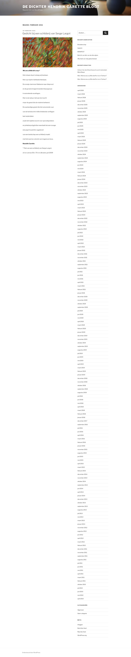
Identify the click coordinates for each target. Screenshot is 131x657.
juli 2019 (80, 353)
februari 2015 (81, 471)
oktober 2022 (81, 225)
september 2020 (82, 307)
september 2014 (82, 485)
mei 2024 (80, 168)
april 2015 (80, 463)
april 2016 (80, 435)
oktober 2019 (81, 343)
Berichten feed (82, 628)
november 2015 (82, 449)
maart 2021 (81, 286)
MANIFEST (80, 51)
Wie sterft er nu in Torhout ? (98, 75)
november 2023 (82, 186)
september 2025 (82, 115)
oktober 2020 (81, 303)
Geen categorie (82, 613)
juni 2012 (80, 535)
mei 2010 (80, 595)
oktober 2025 (81, 112)
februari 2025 (81, 140)
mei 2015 (80, 460)
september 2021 (82, 264)
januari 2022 (81, 250)
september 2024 (82, 158)
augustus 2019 (82, 350)
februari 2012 (81, 545)
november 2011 (82, 552)
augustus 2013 (82, 510)
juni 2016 (80, 431)
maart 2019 (81, 367)
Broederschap (81, 44)
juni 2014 (80, 488)
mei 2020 (80, 318)
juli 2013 (80, 513)
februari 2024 (81, 176)
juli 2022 (80, 232)
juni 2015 (80, 456)
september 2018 (82, 389)
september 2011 (82, 556)
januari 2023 (81, 215)
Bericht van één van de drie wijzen (87, 55)
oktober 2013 (81, 502)
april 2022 (80, 243)
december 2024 (82, 147)
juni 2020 (80, 314)
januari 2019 (81, 375)
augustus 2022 (82, 229)
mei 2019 (80, 360)
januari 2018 (81, 417)
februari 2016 (81, 442)
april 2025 (80, 133)
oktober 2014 (81, 481)
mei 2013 (80, 517)
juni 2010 (80, 591)
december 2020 (82, 296)
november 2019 (82, 339)
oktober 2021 (81, 261)
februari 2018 (81, 414)
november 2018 (82, 382)
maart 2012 (81, 542)
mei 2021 (80, 279)
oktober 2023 (81, 190)
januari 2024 (81, 179)
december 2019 (82, 335)
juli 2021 (80, 271)
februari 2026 (81, 97)
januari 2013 (81, 524)
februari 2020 (81, 328)
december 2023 (82, 183)
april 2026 (80, 90)
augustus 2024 (82, 161)
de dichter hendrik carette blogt (61, 7)
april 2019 (80, 364)
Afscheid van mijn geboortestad (87, 59)
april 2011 (80, 574)
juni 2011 (80, 567)
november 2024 (82, 151)
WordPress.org (82, 635)
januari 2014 (81, 495)
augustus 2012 (82, 531)
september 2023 (82, 193)
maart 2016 (81, 438)
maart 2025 (81, 136)
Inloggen (80, 624)
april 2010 (80, 598)
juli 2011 (79, 563)
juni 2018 (80, 399)
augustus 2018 (82, 392)
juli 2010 (80, 588)
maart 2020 (81, 325)
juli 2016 (80, 428)
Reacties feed (81, 632)
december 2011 (82, 549)
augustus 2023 (82, 197)
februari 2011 (81, 581)
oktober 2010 (81, 584)
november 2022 (82, 222)
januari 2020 (81, 332)
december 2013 (82, 499)
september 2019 (82, 346)
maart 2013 (81, 520)
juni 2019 (80, 357)
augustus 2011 (81, 559)
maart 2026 (81, 94)
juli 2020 (80, 311)
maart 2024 (81, 172)
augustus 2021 (82, 268)
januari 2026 (81, 101)
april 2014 (80, 492)
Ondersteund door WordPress (31, 652)
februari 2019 (81, 371)
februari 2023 (81, 211)
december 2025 (82, 104)
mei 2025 (80, 129)
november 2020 (82, 300)
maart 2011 (81, 577)
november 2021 (82, 257)
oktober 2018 (81, 385)
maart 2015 (81, 467)
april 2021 (80, 282)
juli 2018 (80, 396)
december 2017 (82, 421)
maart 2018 (81, 410)
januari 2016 (81, 446)
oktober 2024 (81, 154)
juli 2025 (80, 122)
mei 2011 (80, 570)
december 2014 (82, 474)
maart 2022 (81, 247)
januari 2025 (81, 144)
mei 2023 (80, 200)
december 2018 (82, 378)
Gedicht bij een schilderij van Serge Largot (46, 33)
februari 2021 (81, 289)
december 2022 (82, 218)
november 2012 (82, 527)
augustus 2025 (82, 119)
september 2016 (82, 424)
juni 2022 (80, 236)
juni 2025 (80, 126)
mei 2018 (80, 403)
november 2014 (82, 478)
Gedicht (79, 48)
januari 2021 (81, 293)
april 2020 (80, 321)
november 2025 (82, 108)
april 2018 (80, 407)
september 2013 (82, 506)
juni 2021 (80, 275)
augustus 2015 (82, 453)
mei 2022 (80, 240)
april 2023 (80, 204)
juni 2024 (80, 165)
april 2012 (80, 538)
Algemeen (80, 610)
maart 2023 (81, 207)
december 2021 (82, 254)
